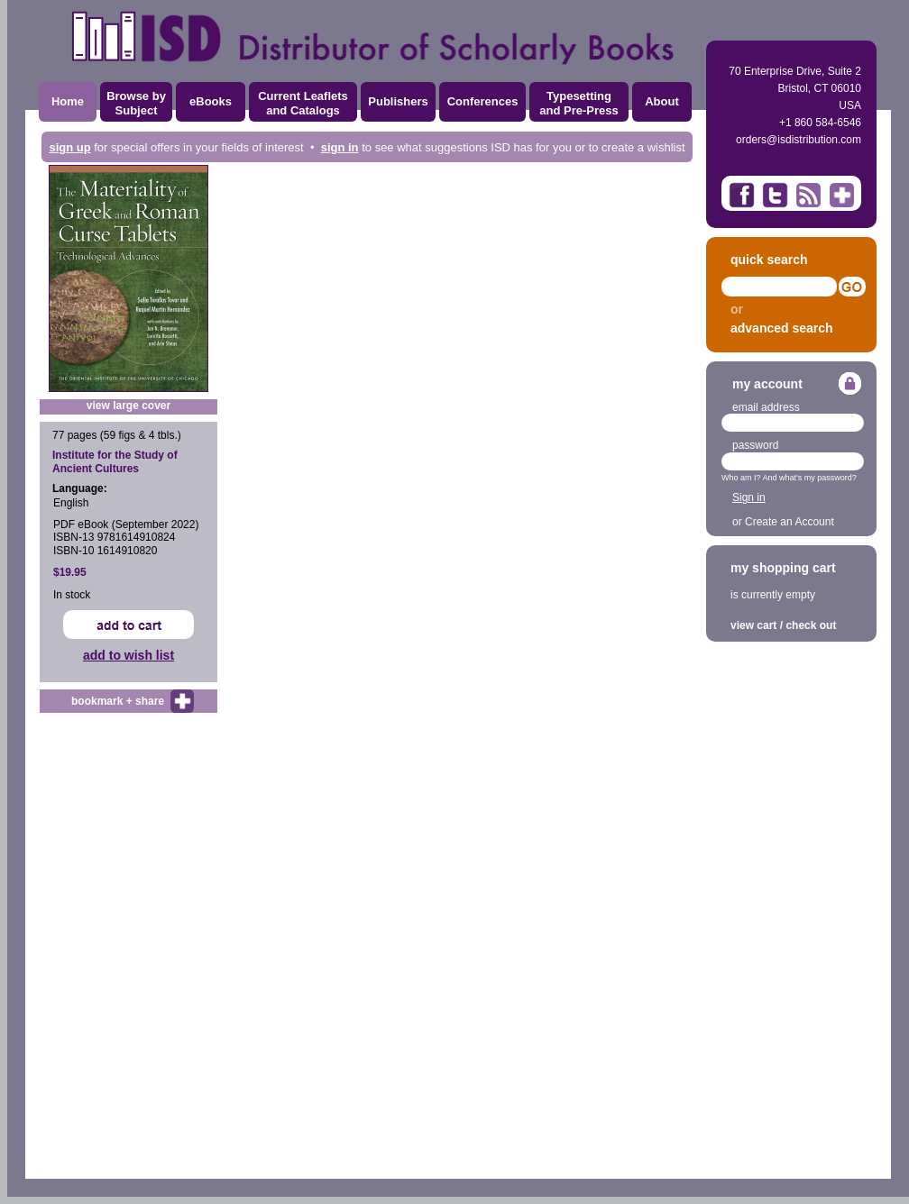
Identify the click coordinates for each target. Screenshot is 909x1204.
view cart (753, 625)
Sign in (749, 497)
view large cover (128, 405)
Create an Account (789, 521)
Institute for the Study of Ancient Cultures (115, 461)
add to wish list (128, 655)
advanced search (781, 328)
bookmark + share (117, 701)
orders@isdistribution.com (798, 139)
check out (810, 625)
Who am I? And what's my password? (789, 477)
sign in (340, 147)
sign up (69, 147)
